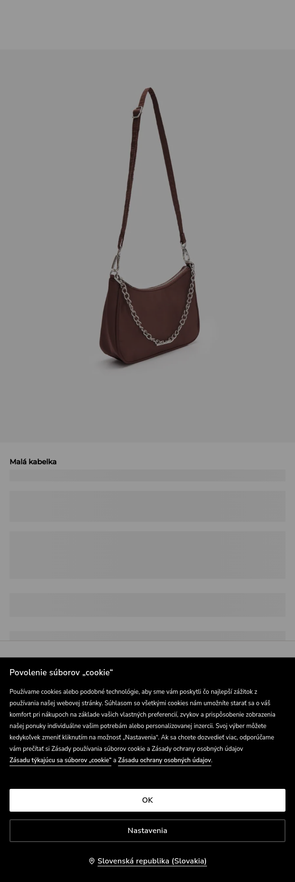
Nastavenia (147, 830)
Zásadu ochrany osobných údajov (164, 760)
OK (147, 800)
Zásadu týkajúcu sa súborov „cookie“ (60, 760)
